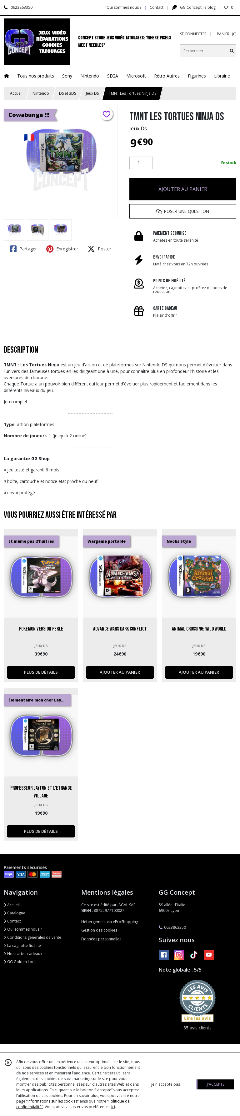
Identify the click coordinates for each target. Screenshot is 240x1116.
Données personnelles (101, 939)
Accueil (16, 93)
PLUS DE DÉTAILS (41, 672)
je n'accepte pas (165, 1084)
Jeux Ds (138, 128)
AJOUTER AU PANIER (182, 189)
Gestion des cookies (99, 930)
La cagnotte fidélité (22, 945)
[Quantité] (141, 163)
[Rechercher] (232, 51)
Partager (23, 249)
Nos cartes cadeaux (23, 953)
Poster (99, 249)
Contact (156, 7)
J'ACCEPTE (215, 1084)
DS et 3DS (67, 93)
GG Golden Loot (20, 961)
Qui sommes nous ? (23, 929)
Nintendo (40, 93)
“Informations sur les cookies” (52, 1101)
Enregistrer (62, 249)
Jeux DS (92, 93)
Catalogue (14, 913)
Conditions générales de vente (32, 937)
